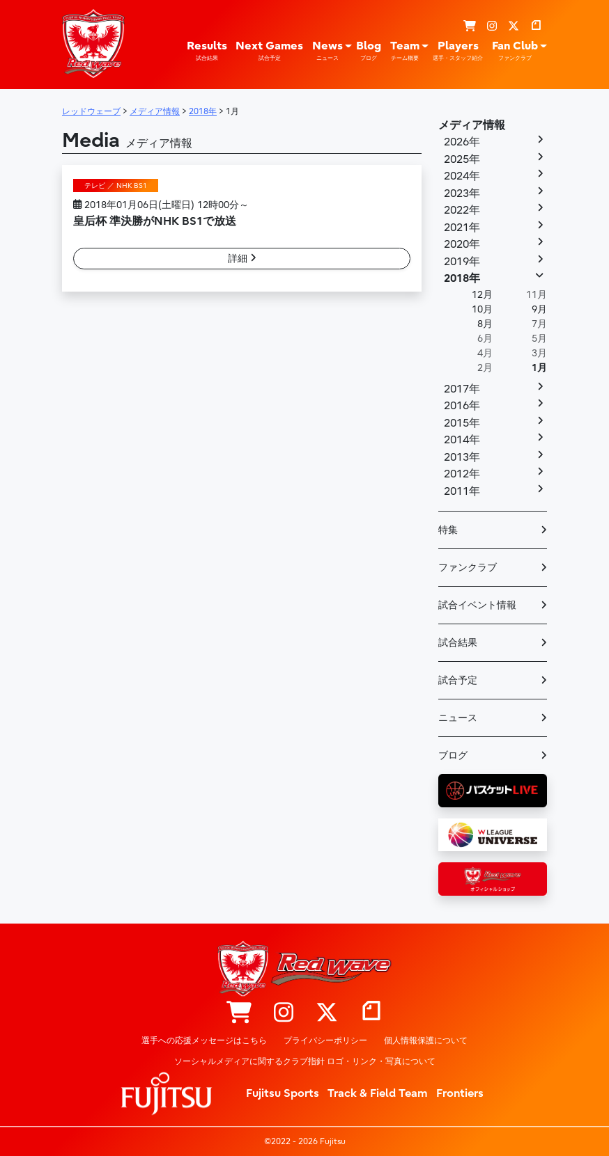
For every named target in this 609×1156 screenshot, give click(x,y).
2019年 (462, 261)
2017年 (462, 389)
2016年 (462, 405)
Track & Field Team (377, 1093)
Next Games (269, 51)
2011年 (462, 491)
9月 (539, 309)
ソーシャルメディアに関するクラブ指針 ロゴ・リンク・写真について (304, 1061)
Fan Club (515, 51)
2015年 (462, 423)
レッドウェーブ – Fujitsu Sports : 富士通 (93, 43)
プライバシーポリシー (325, 1040)
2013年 (462, 457)
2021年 (462, 227)
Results (207, 51)
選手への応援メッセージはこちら (204, 1040)
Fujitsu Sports (282, 1093)
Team (404, 51)
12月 (482, 295)
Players (458, 51)
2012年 (462, 474)
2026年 (462, 142)
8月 (485, 324)
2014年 (462, 440)
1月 (539, 368)
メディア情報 (471, 125)
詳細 (242, 258)
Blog (368, 51)
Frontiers (460, 1093)
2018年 (462, 278)
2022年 (462, 210)
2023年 (462, 193)
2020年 (462, 244)
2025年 (462, 159)
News (327, 51)
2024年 (462, 176)
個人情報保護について (426, 1040)
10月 (482, 309)
